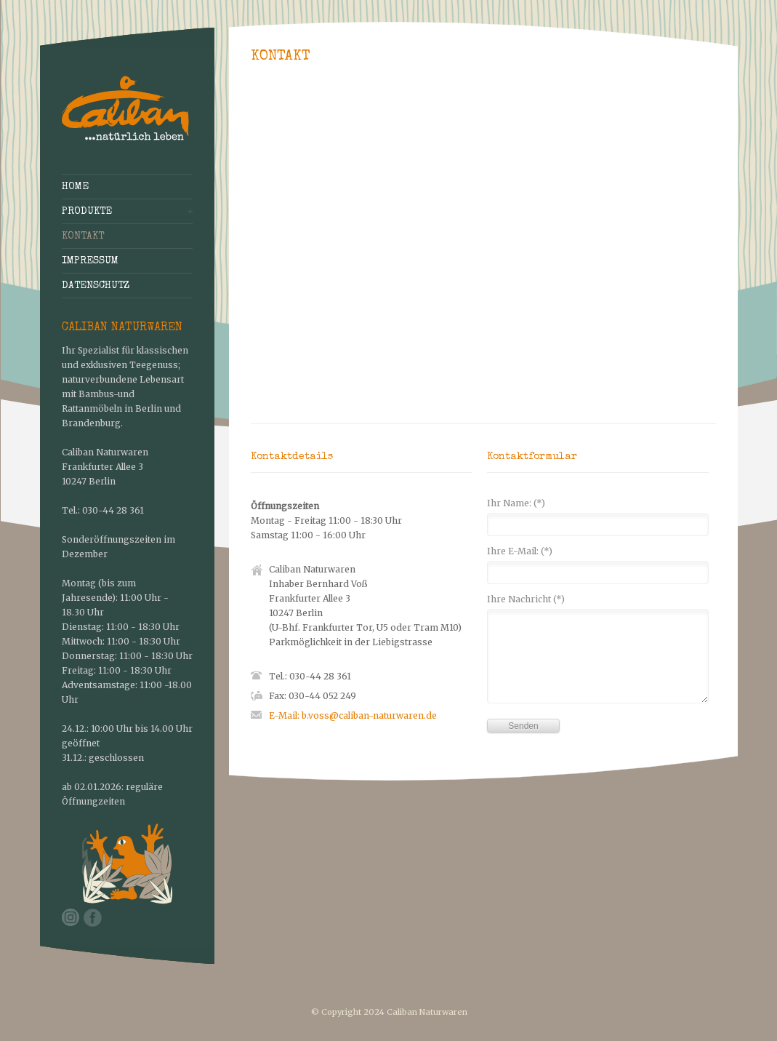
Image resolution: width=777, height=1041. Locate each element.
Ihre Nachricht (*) (526, 600)
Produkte (87, 212)
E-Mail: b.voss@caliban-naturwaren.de (353, 715)
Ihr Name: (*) (516, 503)
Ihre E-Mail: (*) (519, 552)
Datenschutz (95, 286)
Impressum (90, 261)
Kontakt (83, 236)
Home (75, 187)
